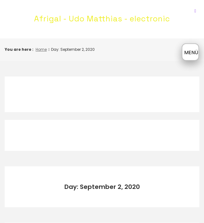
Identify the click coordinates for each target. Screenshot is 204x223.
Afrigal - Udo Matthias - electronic (102, 19)
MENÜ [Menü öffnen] (191, 52)
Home (41, 49)
